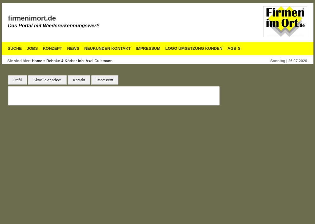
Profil (17, 80)
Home (37, 61)
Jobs (32, 48)
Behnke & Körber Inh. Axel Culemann (79, 61)
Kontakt (79, 80)
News (73, 48)
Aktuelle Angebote (47, 80)
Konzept (52, 48)
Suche (15, 48)
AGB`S (234, 48)
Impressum (148, 48)
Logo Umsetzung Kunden (193, 48)
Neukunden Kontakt (107, 48)
